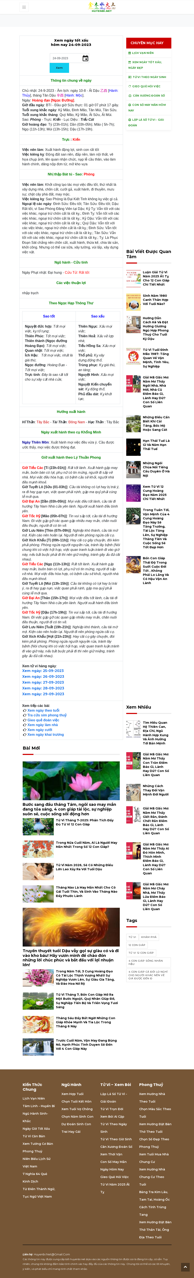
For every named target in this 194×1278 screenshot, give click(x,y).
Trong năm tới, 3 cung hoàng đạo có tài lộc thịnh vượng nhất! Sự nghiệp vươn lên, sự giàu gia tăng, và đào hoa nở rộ (85, 977)
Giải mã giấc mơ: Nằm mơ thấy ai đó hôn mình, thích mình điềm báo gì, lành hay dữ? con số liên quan (156, 858)
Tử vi (132, 937)
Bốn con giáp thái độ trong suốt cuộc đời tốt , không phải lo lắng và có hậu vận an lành (156, 570)
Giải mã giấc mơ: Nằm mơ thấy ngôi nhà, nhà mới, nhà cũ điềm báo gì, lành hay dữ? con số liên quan (156, 391)
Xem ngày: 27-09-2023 (43, 682)
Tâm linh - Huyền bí (39, 1106)
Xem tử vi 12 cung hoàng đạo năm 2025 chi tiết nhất (155, 493)
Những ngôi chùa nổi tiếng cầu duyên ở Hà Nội (156, 469)
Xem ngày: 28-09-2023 (43, 688)
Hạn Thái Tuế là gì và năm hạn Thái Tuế (156, 445)
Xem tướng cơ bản (38, 1144)
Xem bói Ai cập (112, 1117)
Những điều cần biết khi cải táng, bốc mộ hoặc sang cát (156, 423)
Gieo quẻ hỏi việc (114, 1177)
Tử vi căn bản (34, 1136)
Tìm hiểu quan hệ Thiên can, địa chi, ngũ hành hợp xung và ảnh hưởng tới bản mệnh (155, 733)
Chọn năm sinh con (77, 1117)
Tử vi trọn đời (111, 1109)
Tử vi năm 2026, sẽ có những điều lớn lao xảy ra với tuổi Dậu (84, 867)
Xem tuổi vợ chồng (77, 1109)
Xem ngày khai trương (45, 734)
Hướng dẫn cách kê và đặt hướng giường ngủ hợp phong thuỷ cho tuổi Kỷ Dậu (156, 328)
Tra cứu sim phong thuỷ (46, 715)
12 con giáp (137, 945)
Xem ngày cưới (39, 730)
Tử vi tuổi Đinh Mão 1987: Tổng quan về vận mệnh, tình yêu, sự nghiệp (156, 358)
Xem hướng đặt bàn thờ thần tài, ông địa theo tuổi (155, 1229)
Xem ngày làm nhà (42, 725)
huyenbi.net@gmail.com (52, 1254)
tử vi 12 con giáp (141, 952)
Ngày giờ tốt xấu (36, 1129)
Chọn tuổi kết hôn (76, 1101)
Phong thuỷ (32, 1151)
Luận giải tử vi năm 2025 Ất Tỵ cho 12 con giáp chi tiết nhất (156, 278)
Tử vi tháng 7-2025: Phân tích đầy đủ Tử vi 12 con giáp (85, 822)
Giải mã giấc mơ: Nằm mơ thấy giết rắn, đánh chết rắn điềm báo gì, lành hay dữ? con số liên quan (156, 820)
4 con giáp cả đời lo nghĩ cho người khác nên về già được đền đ (148, 975)
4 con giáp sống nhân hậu (146, 962)
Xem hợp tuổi (73, 1094)
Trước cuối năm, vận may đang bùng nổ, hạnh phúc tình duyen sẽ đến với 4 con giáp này (86, 1045)
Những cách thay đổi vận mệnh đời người (156, 790)
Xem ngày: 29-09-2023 (43, 694)
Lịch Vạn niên (34, 1098)
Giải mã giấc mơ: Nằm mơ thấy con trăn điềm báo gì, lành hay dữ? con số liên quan (156, 764)
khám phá (149, 937)
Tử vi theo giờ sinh (116, 1139)
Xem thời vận (111, 1154)
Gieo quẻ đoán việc (43, 720)
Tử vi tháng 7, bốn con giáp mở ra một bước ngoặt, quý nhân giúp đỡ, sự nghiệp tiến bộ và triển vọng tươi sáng (87, 1001)
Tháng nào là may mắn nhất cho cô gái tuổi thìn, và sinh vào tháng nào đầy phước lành (86, 892)
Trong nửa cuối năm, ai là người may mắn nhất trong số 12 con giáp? (86, 845)
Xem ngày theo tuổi (43, 710)
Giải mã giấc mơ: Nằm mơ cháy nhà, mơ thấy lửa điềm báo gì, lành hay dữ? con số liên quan (156, 896)
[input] (69, 58)
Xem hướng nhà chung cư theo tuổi (152, 1176)
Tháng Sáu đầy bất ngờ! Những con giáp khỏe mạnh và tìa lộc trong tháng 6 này (85, 1022)
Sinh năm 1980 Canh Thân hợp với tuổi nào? (155, 300)
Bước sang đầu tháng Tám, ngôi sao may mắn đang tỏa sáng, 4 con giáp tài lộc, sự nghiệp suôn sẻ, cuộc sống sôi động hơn (69, 809)
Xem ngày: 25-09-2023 (43, 671)
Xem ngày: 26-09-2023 (43, 677)
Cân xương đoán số (116, 1147)
